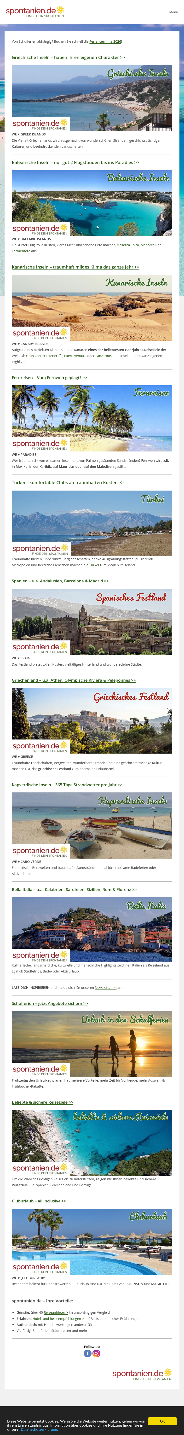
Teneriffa (55, 355)
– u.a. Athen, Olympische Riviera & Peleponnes (74, 680)
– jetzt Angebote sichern (50, 1003)
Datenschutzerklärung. (39, 1429)
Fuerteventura (75, 355)
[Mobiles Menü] (171, 12)
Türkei (94, 565)
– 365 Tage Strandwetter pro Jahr (67, 784)
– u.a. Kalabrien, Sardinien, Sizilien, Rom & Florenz (74, 889)
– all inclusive (39, 1201)
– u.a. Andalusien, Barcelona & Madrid (60, 581)
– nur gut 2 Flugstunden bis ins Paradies (75, 162)
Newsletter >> (106, 987)
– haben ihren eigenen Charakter (68, 57)
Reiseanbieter (56, 1312)
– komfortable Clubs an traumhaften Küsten (68, 482)
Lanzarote (103, 355)
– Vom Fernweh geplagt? (49, 377)
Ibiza (135, 245)
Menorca (148, 245)
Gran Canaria (36, 355)
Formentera (21, 251)
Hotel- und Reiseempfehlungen (58, 1318)
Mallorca (123, 245)
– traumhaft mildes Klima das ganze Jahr (75, 267)
